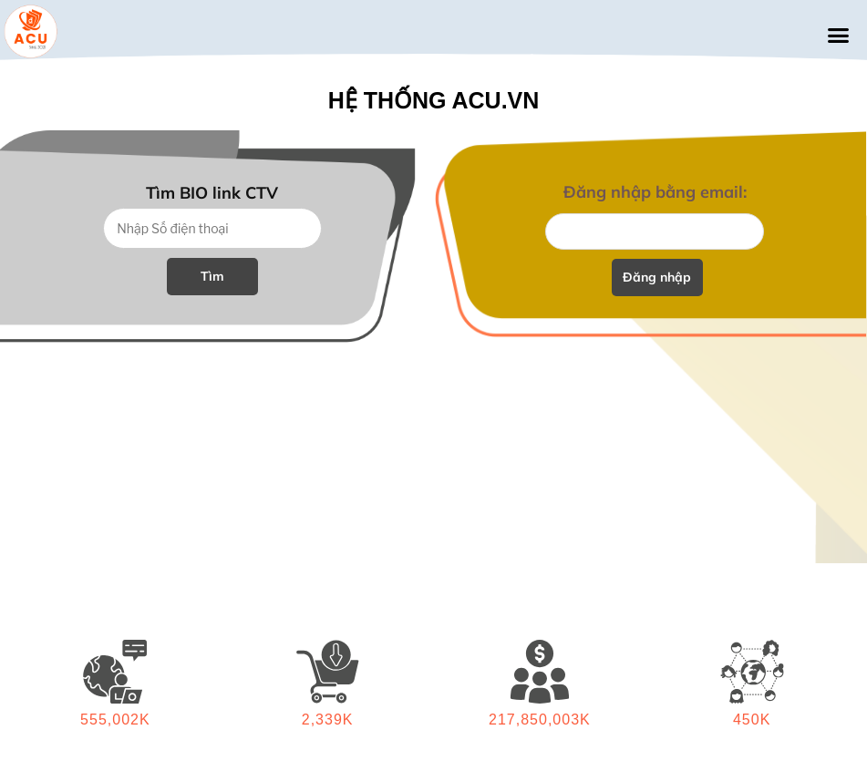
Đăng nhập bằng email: (655, 191)
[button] (838, 35)
